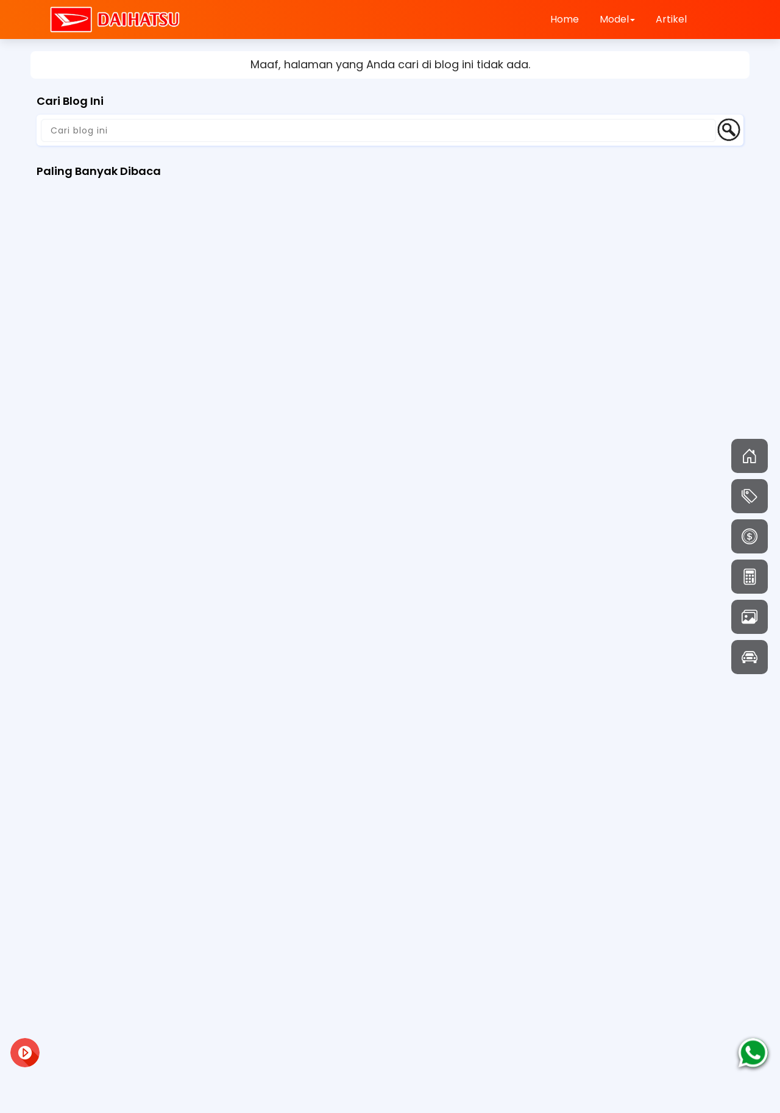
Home (564, 19)
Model (617, 19)
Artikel (671, 19)
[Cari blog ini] (378, 130)
